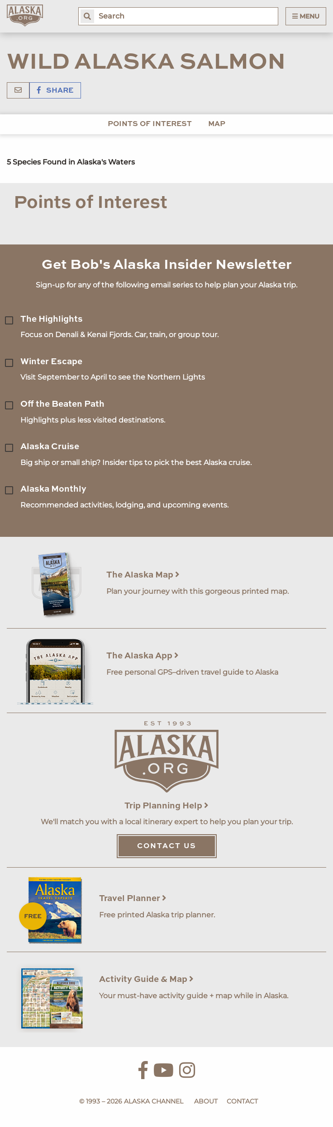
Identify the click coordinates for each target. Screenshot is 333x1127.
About (206, 1101)
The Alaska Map (143, 575)
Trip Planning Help (166, 806)
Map (216, 124)
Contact (242, 1101)
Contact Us (166, 846)
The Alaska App (142, 656)
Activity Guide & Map (146, 979)
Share (55, 90)
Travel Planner (132, 898)
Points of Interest (150, 124)
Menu (305, 16)
